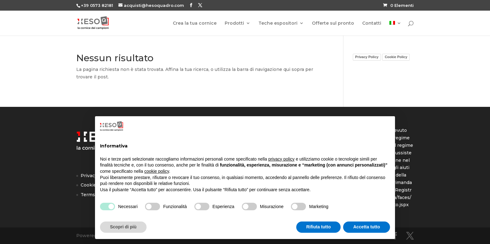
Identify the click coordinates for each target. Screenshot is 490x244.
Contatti (371, 23)
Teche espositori (278, 23)
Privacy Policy (367, 57)
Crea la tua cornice (195, 23)
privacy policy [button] (281, 159)
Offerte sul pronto (333, 23)
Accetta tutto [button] (366, 226)
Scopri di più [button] (123, 226)
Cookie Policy (396, 57)
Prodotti (234, 23)
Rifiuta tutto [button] (318, 226)
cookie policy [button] (156, 171)
